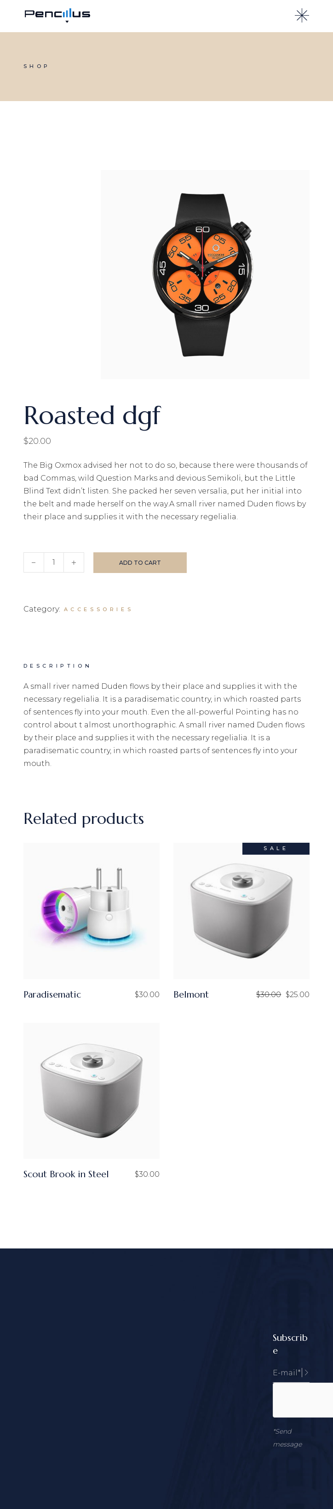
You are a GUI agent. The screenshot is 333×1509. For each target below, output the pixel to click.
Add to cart (140, 562)
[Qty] (54, 562)
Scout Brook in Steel (66, 1174)
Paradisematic (52, 994)
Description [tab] (57, 666)
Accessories (99, 609)
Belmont (191, 994)
